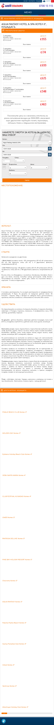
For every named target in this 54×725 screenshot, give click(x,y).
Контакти (32, 1)
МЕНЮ (27, 13)
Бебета (12, 170)
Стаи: (17, 157)
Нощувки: (5, 157)
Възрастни (13, 164)
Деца (32, 164)
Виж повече (27, 44)
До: (3, 151)
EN (52, 1)
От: (3, 145)
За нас (26, 1)
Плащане (38, 1)
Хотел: (4, 139)
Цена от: (43, 38)
